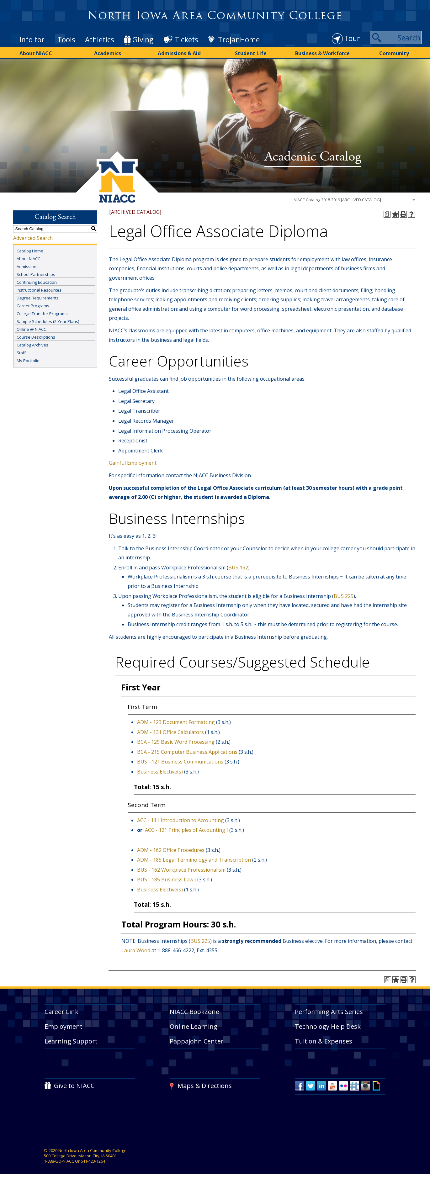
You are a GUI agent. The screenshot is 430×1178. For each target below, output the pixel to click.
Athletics (99, 39)
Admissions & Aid (179, 53)
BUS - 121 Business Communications (180, 761)
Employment (63, 1026)
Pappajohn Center (197, 1041)
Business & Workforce (322, 53)
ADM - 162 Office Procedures (170, 850)
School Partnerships (36, 274)
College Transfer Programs (42, 313)
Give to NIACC (74, 1085)
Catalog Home (30, 251)
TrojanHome (239, 39)
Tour (352, 38)
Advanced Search (33, 238)
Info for (32, 39)
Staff (21, 353)
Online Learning (193, 1026)
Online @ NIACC (31, 329)
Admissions (28, 266)
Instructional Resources (39, 290)
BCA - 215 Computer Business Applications (187, 751)
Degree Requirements (38, 298)
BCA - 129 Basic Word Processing (176, 741)
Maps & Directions (205, 1085)
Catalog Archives (32, 345)
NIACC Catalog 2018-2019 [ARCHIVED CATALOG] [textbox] (337, 200)
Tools (66, 39)
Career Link (61, 1011)
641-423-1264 (93, 1161)
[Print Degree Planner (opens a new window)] (387, 214)
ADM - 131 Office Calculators (170, 732)
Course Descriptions (36, 337)
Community (394, 53)
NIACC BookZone (194, 1011)
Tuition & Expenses (323, 1041)
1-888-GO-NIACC (59, 1161)
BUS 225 (343, 596)
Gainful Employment (133, 462)
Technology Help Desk (328, 1026)
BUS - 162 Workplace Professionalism (181, 869)
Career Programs (33, 306)
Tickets (186, 39)
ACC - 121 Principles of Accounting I (186, 830)
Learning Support (71, 1041)
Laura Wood (135, 950)
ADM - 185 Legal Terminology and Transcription (194, 859)
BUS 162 (238, 567)
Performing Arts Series (329, 1011)
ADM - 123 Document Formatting (176, 722)
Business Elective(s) (160, 771)
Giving (142, 39)
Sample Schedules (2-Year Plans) (48, 321)
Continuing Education (37, 282)
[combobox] (354, 199)
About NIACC (35, 53)
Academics (107, 53)
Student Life (251, 53)
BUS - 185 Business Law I (166, 879)
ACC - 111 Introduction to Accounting (180, 820)
